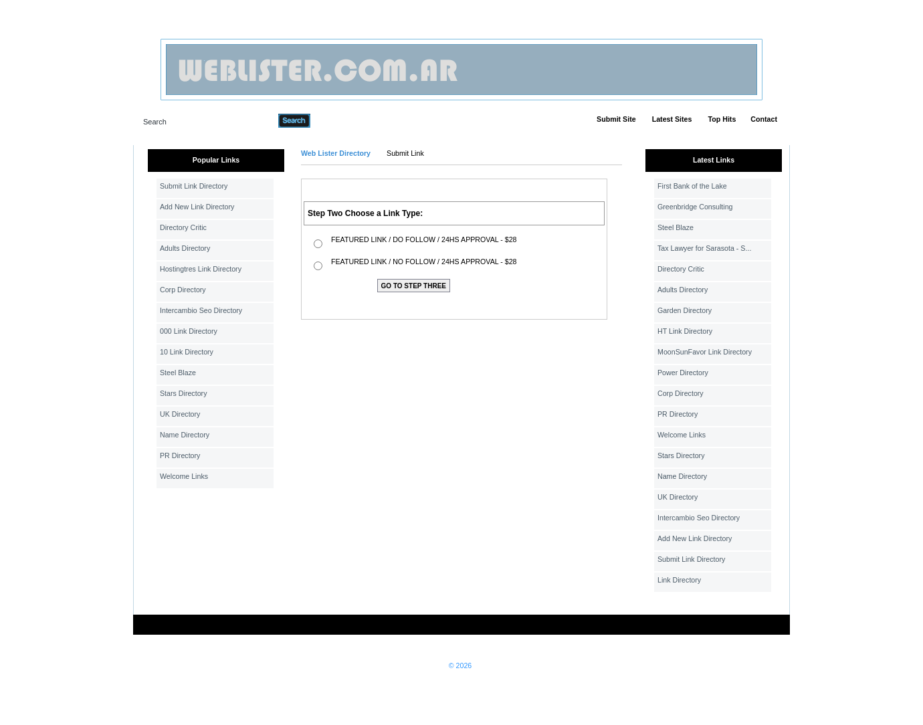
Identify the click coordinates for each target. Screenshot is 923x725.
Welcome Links (184, 476)
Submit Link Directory (193, 186)
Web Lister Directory (336, 153)
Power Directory (682, 373)
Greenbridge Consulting (695, 207)
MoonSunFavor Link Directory (704, 352)
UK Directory (180, 414)
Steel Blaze (178, 373)
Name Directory (184, 435)
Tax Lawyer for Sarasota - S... (704, 248)
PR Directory (180, 455)
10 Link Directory (186, 352)
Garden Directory (684, 310)
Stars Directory (183, 393)
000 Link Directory (188, 331)
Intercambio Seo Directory (201, 310)
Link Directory (679, 580)
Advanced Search (345, 120)
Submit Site (616, 119)
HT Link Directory (684, 331)
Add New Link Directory (197, 207)
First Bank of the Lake (692, 186)
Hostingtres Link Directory (200, 269)
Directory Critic (183, 227)
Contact (763, 119)
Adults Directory (185, 248)
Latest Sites (672, 119)
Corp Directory (183, 290)
